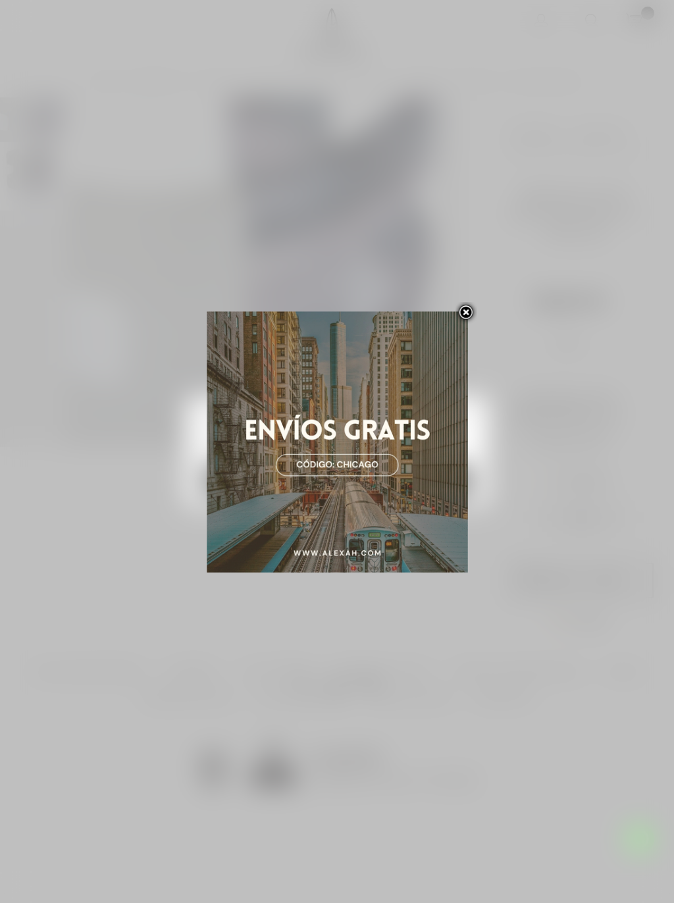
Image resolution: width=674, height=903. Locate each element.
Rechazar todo (269, 480)
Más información (234, 448)
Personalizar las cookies (317, 448)
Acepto (405, 480)
